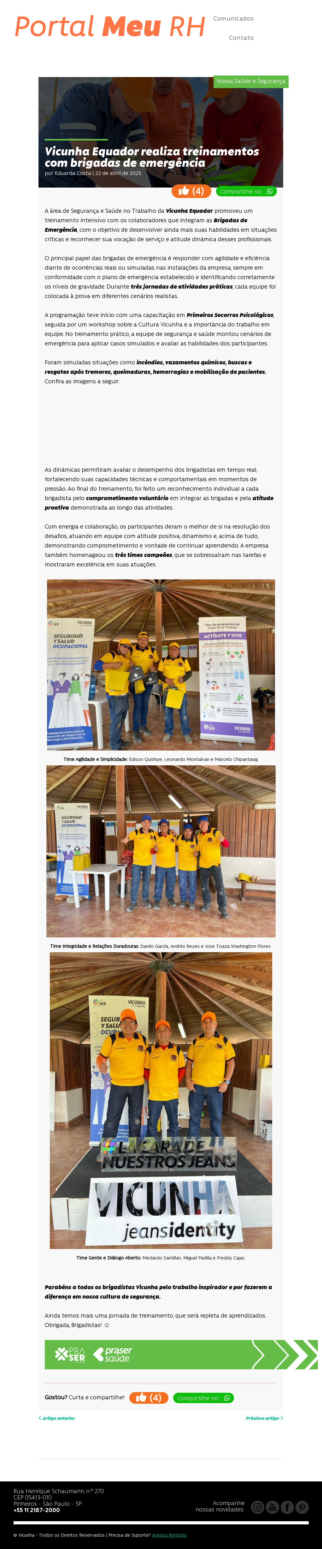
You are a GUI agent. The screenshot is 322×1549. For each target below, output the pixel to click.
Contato (241, 38)
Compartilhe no (246, 191)
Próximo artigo (264, 1418)
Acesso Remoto (169, 1535)
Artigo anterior (56, 1418)
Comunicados (234, 19)
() (191, 190)
